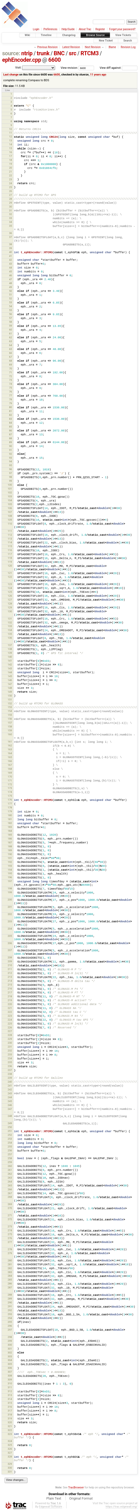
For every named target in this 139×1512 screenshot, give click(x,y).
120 (10, 565)
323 (10, 1434)
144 (10, 672)
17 (10, 156)
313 (10, 1395)
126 (10, 595)
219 (10, 1000)
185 (10, 834)
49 (10, 287)
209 (10, 961)
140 (10, 656)
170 (10, 776)
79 (10, 403)
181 (10, 819)
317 (10, 1410)
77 (10, 395)
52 (10, 298)
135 (10, 634)
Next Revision (93, 47)
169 (10, 772)
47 (10, 279)
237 (10, 1070)
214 (10, 980)
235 (10, 1062)
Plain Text (53, 1498)
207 (10, 950)
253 (10, 1138)
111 (10, 531)
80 (10, 407)
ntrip (26, 53)
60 (10, 329)
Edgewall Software (50, 1506)
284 (10, 1275)
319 (10, 1418)
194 (10, 869)
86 (10, 430)
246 (10, 1105)
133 (10, 626)
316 (10, 1406)
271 (10, 1215)
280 (10, 1260)
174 (10, 792)
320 (10, 1422)
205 (10, 935)
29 (10, 202)
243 (10, 1093)
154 (10, 711)
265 (10, 1185)
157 (10, 722)
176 (10, 799)
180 (10, 815)
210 (10, 965)
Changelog (68, 35)
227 (10, 1031)
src (72, 53)
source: (11, 53)
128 (10, 603)
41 (10, 256)
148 (10, 687)
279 (10, 1253)
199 (10, 892)
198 (10, 888)
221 (10, 1008)
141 (10, 660)
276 (10, 1238)
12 (10, 136)
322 (10, 1430)
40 (10, 252)
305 (10, 1364)
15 (10, 148)
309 (10, 1379)
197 (10, 881)
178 (10, 807)
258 (10, 1158)
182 (10, 823)
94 (10, 461)
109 (10, 519)
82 (10, 415)
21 (10, 171)
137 (10, 645)
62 (10, 337)
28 (10, 198)
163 (10, 749)
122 (10, 576)
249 (10, 1123)
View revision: (69, 68)
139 (10, 652)
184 (10, 830)
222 (10, 1012)
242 (10, 1089)
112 (10, 534)
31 (10, 210)
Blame (112, 47)
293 (10, 1314)
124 (10, 588)
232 (10, 1050)
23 (10, 179)
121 (10, 573)
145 (10, 676)
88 (10, 438)
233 (10, 1054)
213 (10, 976)
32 (10, 214)
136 (10, 637)
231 (10, 1046)
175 (10, 795)
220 (10, 1004)
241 (10, 1085)
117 (10, 554)
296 (10, 1325)
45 (10, 271)
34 (10, 222)
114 (10, 542)
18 (10, 160)
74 (10, 383)
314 (10, 1399)
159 (10, 730)
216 (10, 988)
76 (10, 391)
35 (10, 225)
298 (10, 1337)
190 (10, 854)
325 (10, 1445)
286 (10, 1283)
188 (10, 846)
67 (10, 356)
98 (10, 477)
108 (10, 515)
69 (10, 364)
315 (10, 1402)
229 (10, 1038)
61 (10, 333)
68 (10, 360)
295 (10, 1322)
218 (10, 996)
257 (10, 1154)
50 (10, 291)
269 (10, 1204)
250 (10, 1127)
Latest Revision (71, 47)
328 (10, 1456)
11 (10, 132)
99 (10, 480)
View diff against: (118, 68)
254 (10, 1142)
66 (10, 353)
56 (10, 314)
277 (10, 1242)
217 (10, 992)
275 (10, 1234)
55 (10, 310)
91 (10, 450)
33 (10, 218)
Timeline (46, 35)
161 (10, 741)
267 (10, 1193)
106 (10, 508)
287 (10, 1287)
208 (10, 957)
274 (10, 1230)
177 (10, 803)
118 (10, 557)
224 (10, 1019)
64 (10, 345)
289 (10, 1298)
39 (10, 248)
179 (10, 811)
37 (10, 237)
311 (10, 1387)
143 (10, 668)
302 (10, 1352)
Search (127, 40)
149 (10, 691)
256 (10, 1150)
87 (10, 434)
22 (10, 175)
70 (10, 368)
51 (10, 294)
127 (10, 599)
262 (10, 1173)
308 (10, 1375)
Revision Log (128, 47)
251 (10, 1131)
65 (10, 349)
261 (10, 1170)
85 (10, 426)
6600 (54, 60)
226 (10, 1027)
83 (10, 418)
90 (10, 446)
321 (10, 1426)
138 (10, 649)
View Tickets (123, 35)
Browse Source (95, 35)
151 (10, 699)
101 (10, 488)
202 (10, 914)
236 (10, 1066)
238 (10, 1074)
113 (10, 538)
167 (10, 765)
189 (10, 850)
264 (10, 1181)
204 (10, 928)
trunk (43, 53)
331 (10, 1471)
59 (10, 325)
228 (10, 1035)
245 (10, 1101)
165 (10, 757)
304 (10, 1360)
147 (10, 684)
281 (10, 1264)
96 (10, 469)
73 (10, 380)
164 (10, 753)
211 (10, 969)
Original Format (81, 1498)
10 (10, 129)
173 (10, 788)
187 (10, 842)
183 (10, 827)
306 (10, 1367)
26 (10, 191)
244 (10, 1097)
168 (10, 768)
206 (10, 943)
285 (10, 1279)
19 (10, 163)
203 (10, 921)
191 (10, 858)
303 (10, 1356)
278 (10, 1249)
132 (10, 622)
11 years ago (98, 74)
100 (10, 484)
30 (10, 206)
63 (10, 341)
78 (10, 399)
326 (10, 1448)
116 (10, 550)
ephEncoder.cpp (21, 60)
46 (10, 275)
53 (10, 302)
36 (10, 233)
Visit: (18, 67)
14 (10, 144)
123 (10, 584)
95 (10, 465)
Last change (10, 74)
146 (10, 680)
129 (10, 607)
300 (10, 1344)
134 (10, 630)
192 (10, 862)
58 (10, 321)
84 (10, 422)
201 (10, 906)
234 (10, 1058)
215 (10, 984)
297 (10, 1329)
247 (10, 1109)
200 (10, 899)
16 (10, 152)
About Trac (85, 29)
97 (10, 473)
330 (10, 1467)
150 (10, 695)
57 (10, 318)
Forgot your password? (122, 29)
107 (10, 512)
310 (10, 1383)
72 (10, 376)
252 (10, 1134)
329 (10, 1463)
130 (10, 611)
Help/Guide (68, 29)
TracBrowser (76, 1487)
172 (10, 784)
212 (10, 973)
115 (10, 546)
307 (10, 1371)
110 (10, 523)
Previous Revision (47, 47)
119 (10, 561)
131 (10, 618)
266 (10, 1189)
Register (100, 29)
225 (10, 1023)
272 (10, 1219)
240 (10, 1081)
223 (10, 1015)
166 (10, 761)
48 (10, 283)
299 (10, 1340)
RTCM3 (90, 53)
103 (10, 496)
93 (10, 457)
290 (10, 1302)
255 (10, 1146)
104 (10, 500)
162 (10, 745)
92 (10, 453)
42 (10, 259)
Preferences (50, 29)
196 (10, 877)
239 (10, 1077)
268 (10, 1196)
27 (10, 195)
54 (10, 306)
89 (10, 442)
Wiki (27, 35)
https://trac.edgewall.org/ (121, 1506)
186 (10, 838)
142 (10, 664)
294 (10, 1318)
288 (10, 1294)
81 (10, 411)
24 (10, 183)
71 (10, 372)
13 (10, 140)
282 (10, 1268)
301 (10, 1348)
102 (10, 492)
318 (10, 1414)
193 (10, 865)
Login (36, 29)
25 (10, 187)
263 (10, 1177)
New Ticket (106, 40)
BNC (59, 53)
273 (10, 1226)
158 (10, 726)
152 (10, 703)
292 (10, 1310)
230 (10, 1042)
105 (10, 504)
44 (10, 267)
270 (10, 1208)
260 (10, 1166)
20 (10, 167)
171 (10, 780)
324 (10, 1441)
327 (10, 1452)
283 (10, 1272)
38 (10, 244)
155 (10, 714)
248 (10, 1116)
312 (10, 1391)
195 (10, 873)
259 (10, 1162)
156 (10, 718)
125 (10, 591)
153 (10, 707)
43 (10, 263)
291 (10, 1306)
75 (10, 387)
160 (10, 734)
